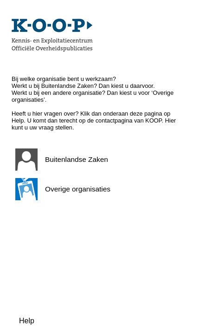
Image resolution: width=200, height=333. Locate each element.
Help (26, 321)
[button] (98, 159)
